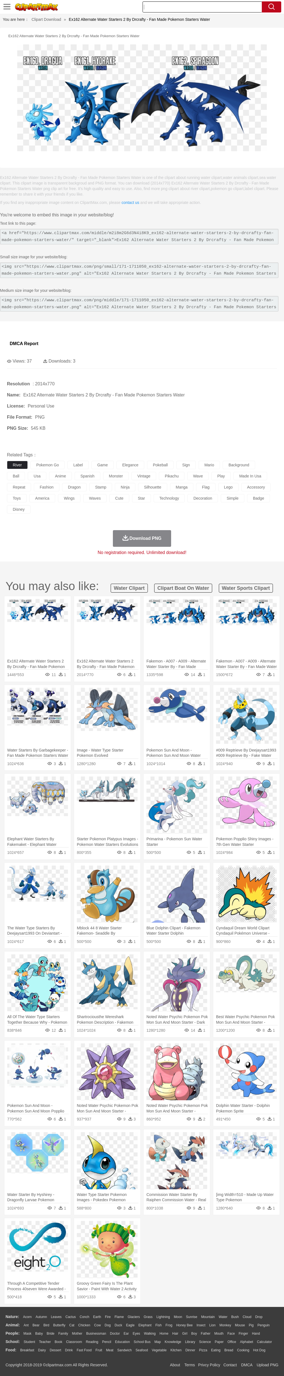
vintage (143, 476)
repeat (19, 487)
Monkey (225, 1325)
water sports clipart (246, 588)
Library (190, 1342)
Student (29, 1342)
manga (182, 487)
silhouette (152, 487)
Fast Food (84, 1350)
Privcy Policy (209, 1365)
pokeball (160, 465)
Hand (256, 1333)
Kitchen (176, 1350)
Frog (169, 1325)
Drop (258, 1317)
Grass (148, 1317)
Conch (84, 1317)
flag (205, 487)
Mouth (219, 1333)
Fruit (98, 1350)
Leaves (56, 1317)
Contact (230, 1365)
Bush (235, 1317)
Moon (178, 1317)
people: (13, 1333)
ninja (125, 487)
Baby (39, 1333)
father (206, 1333)
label (78, 465)
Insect (201, 1325)
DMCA (246, 1365)
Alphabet (246, 1342)
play (221, 476)
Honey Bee (184, 1325)
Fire (108, 1317)
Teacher (45, 1342)
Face (231, 1333)
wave (198, 476)
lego (228, 487)
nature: (12, 1316)
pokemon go (47, 465)
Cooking (243, 1350)
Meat (109, 1350)
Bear (35, 1325)
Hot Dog (259, 1350)
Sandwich (124, 1350)
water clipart (129, 588)
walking (150, 1333)
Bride (50, 1333)
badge (258, 498)
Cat (72, 1325)
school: (13, 1341)
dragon (74, 487)
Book (58, 1342)
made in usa (250, 476)
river (17, 465)
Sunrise (191, 1317)
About (175, 1365)
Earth (97, 1317)
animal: (13, 1325)
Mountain (208, 1317)
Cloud (247, 1317)
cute (119, 498)
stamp (100, 487)
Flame (119, 1317)
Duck (118, 1325)
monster (116, 476)
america (42, 498)
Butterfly (59, 1325)
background (239, 465)
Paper (219, 1342)
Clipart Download (46, 19)
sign (186, 465)
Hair (175, 1333)
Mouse (240, 1325)
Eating (215, 1350)
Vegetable (159, 1350)
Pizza (203, 1350)
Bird (46, 1325)
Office (231, 1342)
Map (157, 1342)
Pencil (106, 1342)
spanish (87, 476)
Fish (158, 1325)
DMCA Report (24, 343)
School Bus (142, 1342)
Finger (243, 1333)
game (102, 465)
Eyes (136, 1333)
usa (37, 476)
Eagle (130, 1325)
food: (11, 1350)
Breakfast (27, 1350)
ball (16, 476)
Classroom (74, 1342)
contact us (130, 202)
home (163, 1333)
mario (209, 465)
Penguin (263, 1325)
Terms (189, 1365)
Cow (97, 1325)
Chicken (84, 1325)
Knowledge (173, 1342)
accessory (256, 487)
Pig (251, 1325)
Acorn (27, 1317)
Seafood (142, 1350)
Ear (126, 1333)
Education (122, 1342)
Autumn (41, 1317)
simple (233, 498)
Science (205, 1342)
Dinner (190, 1350)
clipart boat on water (183, 588)
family (63, 1333)
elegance (130, 465)
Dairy (42, 1350)
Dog (108, 1325)
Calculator (264, 1342)
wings (69, 498)
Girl (184, 1333)
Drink (69, 1350)
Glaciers (134, 1317)
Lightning (163, 1317)
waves (95, 498)
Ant (26, 1325)
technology (169, 498)
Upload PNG (267, 1365)
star (141, 498)
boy (194, 1333)
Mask (27, 1333)
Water (223, 1317)
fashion (47, 487)
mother (77, 1333)
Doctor (115, 1333)
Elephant (144, 1325)
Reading (92, 1342)
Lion (212, 1325)
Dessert (55, 1350)
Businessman (96, 1333)
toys (17, 498)
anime (60, 476)
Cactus (70, 1317)
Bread (228, 1350)
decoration (202, 498)
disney (19, 509)
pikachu (172, 476)
